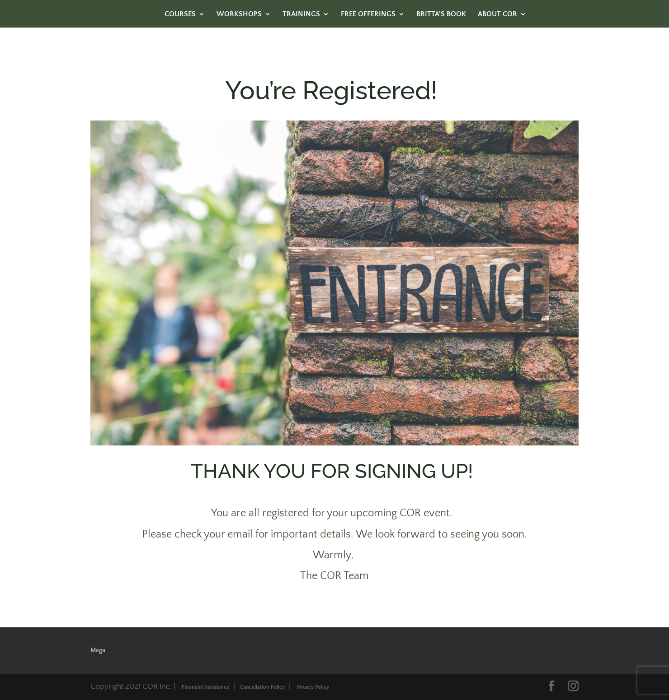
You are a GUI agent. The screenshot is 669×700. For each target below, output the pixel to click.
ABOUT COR (497, 14)
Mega (97, 650)
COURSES (180, 14)
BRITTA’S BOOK (441, 14)
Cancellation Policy (262, 687)
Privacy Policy (313, 687)
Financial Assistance (205, 687)
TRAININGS (301, 14)
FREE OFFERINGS (368, 14)
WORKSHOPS (239, 14)
